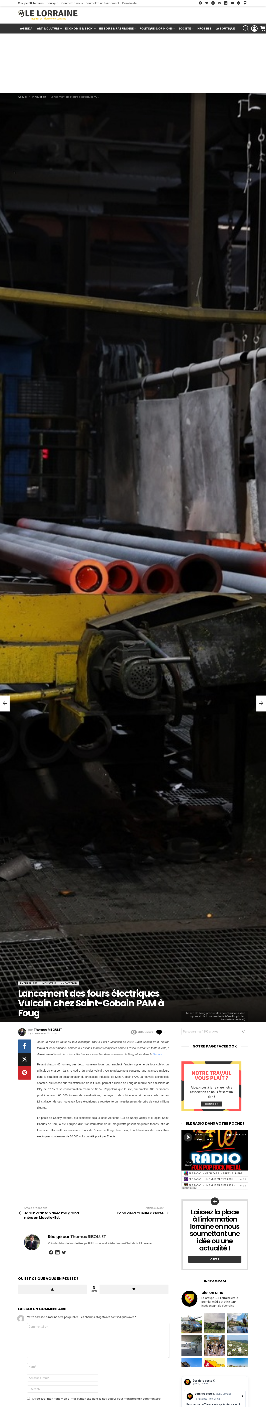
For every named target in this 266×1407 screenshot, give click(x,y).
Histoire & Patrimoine (116, 29)
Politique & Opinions (156, 29)
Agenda (26, 29)
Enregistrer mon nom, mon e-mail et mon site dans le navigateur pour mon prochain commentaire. (96, 1398)
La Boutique (225, 29)
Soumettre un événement (102, 3)
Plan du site (129, 3)
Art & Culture (48, 29)
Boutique (52, 3)
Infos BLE (204, 29)
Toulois (157, 1054)
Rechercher (244, 1032)
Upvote (52, 1289)
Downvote (134, 1289)
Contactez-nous (72, 3)
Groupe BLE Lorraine (31, 3)
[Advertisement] (133, 63)
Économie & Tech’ (79, 29)
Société (184, 29)
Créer (214, 1259)
